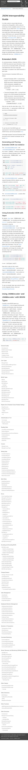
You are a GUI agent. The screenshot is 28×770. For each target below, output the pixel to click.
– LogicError (5, 514)
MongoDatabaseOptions (7, 370)
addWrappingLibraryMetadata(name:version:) (13, 706)
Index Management (5, 592)
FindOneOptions (6, 435)
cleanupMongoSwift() (7, 708)
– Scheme (4, 717)
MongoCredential (6, 422)
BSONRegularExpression (8, 397)
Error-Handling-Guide (7, 496)
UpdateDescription (6, 587)
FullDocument (5, 585)
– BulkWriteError (6, 512)
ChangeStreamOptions (7, 580)
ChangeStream (5, 576)
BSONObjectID (5, 395)
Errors (2, 493)
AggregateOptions (6, 438)
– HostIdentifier (5, 719)
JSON (3, 698)
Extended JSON (12, 37)
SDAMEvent (5, 652)
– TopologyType (5, 679)
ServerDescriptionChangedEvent (10, 665)
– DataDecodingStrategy (8, 560)
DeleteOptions (5, 466)
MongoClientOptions (7, 366)
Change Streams (5, 572)
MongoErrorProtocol (6, 498)
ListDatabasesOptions (7, 608)
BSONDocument (6, 394)
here (22, 131)
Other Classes (4, 683)
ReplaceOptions (5, 461)
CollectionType (5, 617)
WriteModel (4, 485)
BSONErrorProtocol (6, 541)
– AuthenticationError (7, 521)
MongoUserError (6, 505)
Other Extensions (5, 692)
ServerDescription (6, 661)
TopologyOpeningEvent (7, 672)
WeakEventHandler (6, 700)
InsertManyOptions (6, 457)
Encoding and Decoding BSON (8, 544)
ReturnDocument (6, 475)
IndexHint (4, 440)
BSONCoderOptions (6, 569)
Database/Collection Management (9, 604)
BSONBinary (5, 383)
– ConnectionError (6, 519)
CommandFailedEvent (7, 646)
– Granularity (5, 730)
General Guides (5, 345)
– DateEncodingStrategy (8, 549)
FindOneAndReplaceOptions (9, 472)
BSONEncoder (5, 547)
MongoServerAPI (6, 723)
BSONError (4, 532)
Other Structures (5, 711)
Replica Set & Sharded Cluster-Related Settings (12, 404)
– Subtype (4, 385)
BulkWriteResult (5, 483)
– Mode (3, 410)
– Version (4, 724)
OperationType (5, 582)
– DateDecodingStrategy (8, 556)
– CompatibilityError (6, 523)
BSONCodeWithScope (7, 388)
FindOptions (5, 436)
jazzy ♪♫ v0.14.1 (10, 738)
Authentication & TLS (6, 417)
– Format (4, 689)
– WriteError (5, 510)
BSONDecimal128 (6, 392)
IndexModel (4, 595)
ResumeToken (5, 583)
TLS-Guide (4, 420)
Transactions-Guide (6, 628)
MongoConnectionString (7, 715)
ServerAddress (5, 660)
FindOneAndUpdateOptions (8, 473)
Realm (15, 738)
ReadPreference (6, 409)
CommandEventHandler (7, 641)
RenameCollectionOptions (8, 622)
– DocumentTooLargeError (8, 539)
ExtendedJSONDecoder (7, 685)
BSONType (4, 381)
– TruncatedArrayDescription (9, 589)
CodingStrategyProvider (7, 567)
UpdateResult (5, 464)
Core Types (4, 360)
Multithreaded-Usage (7, 349)
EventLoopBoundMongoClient (9, 364)
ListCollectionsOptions (7, 615)
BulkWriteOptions (6, 481)
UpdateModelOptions (7, 486)
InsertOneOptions (6, 453)
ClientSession (5, 630)
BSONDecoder (5, 554)
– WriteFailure (5, 527)
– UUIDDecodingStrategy (8, 558)
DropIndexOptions (6, 600)
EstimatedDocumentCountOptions (10, 433)
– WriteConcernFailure (7, 528)
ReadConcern (5, 407)
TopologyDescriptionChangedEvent (10, 676)
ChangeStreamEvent (7, 578)
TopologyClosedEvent (7, 674)
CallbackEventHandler (7, 696)
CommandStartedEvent (7, 643)
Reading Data (4, 427)
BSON (3, 379)
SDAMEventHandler (6, 654)
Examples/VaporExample (8, 289)
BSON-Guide (5, 351)
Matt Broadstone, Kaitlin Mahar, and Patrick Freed (14, 734)
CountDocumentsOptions (8, 429)
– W (3, 414)
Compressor (5, 713)
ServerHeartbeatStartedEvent (9, 667)
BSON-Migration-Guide (7, 357)
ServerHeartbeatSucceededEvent (10, 670)
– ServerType (5, 663)
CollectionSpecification (7, 611)
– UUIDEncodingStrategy (8, 550)
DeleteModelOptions (7, 488)
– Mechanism (5, 423)
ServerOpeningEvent (7, 656)
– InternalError (5, 517)
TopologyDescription (7, 678)
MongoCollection (6, 372)
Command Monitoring (6, 637)
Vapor (9, 218)
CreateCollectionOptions (8, 619)
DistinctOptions (5, 431)
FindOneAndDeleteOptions (8, 470)
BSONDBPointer (6, 390)
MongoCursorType (6, 448)
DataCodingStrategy (7, 561)
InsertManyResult (6, 459)
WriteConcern (5, 412)
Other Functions (5, 704)
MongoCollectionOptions (8, 373)
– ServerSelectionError (7, 525)
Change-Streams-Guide (7, 574)
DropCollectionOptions (7, 620)
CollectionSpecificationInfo (8, 613)
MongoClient (5, 362)
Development (5, 348)
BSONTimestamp (6, 401)
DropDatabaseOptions (7, 609)
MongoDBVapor (15, 278)
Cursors (3, 444)
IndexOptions (5, 596)
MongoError (4, 507)
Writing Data (4, 451)
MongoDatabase (6, 368)
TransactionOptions (6, 633)
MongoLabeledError (6, 499)
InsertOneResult (6, 455)
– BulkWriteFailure (6, 530)
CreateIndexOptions (6, 598)
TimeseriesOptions (6, 728)
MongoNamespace (6, 721)
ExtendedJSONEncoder (7, 687)
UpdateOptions (5, 462)
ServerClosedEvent (6, 658)
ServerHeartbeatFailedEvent (8, 669)
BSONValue (4, 695)
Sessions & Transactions (7, 626)
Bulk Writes (4, 479)
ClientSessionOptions (7, 632)
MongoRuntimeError (6, 501)
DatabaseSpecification (7, 606)
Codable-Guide (5, 355)
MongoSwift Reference (6, 8)
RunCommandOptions (7, 726)
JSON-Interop (5, 353)
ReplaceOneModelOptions (8, 490)
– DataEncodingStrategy (8, 552)
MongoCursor (5, 446)
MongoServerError (6, 503)
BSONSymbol (5, 399)
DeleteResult (5, 468)
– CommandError (6, 508)
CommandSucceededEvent (8, 645)
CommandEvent (5, 639)
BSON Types (4, 377)
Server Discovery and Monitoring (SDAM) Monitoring (14, 650)
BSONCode (4, 386)
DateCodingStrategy (7, 563)
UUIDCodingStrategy (7, 565)
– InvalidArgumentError (7, 516)
